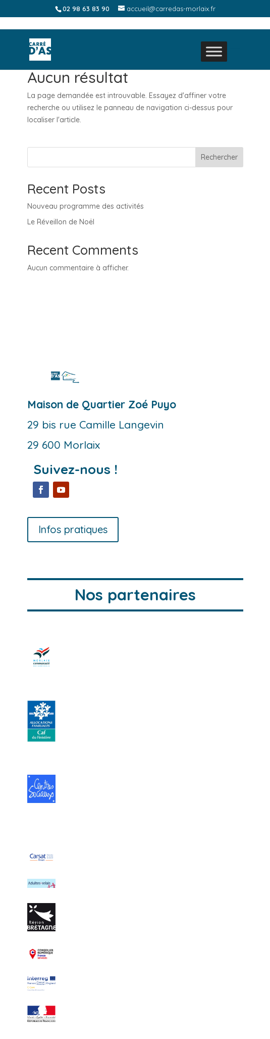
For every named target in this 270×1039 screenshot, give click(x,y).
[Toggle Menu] (214, 51)
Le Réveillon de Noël (60, 221)
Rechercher (219, 157)
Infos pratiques (72, 529)
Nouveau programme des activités (85, 206)
